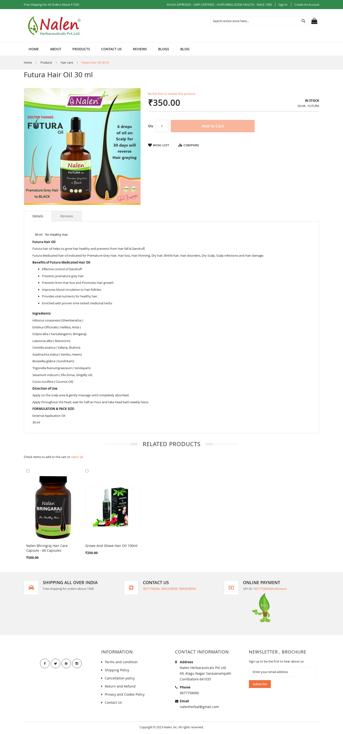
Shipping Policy (117, 670)
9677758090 (189, 693)
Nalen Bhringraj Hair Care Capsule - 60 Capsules (47, 548)
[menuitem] (55, 49)
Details (37, 216)
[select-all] (77, 457)
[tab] (38, 216)
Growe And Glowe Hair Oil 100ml (111, 545)
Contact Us (113, 702)
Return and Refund (120, 686)
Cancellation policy (120, 678)
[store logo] (55, 25)
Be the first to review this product (171, 94)
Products (46, 62)
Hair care (67, 62)
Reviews (66, 216)
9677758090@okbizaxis (270, 588)
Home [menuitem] (34, 49)
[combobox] (259, 21)
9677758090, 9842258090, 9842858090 (169, 588)
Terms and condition (121, 662)
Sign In (282, 4)
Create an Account (306, 4)
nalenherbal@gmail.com (199, 706)
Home (28, 62)
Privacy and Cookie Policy (125, 694)
